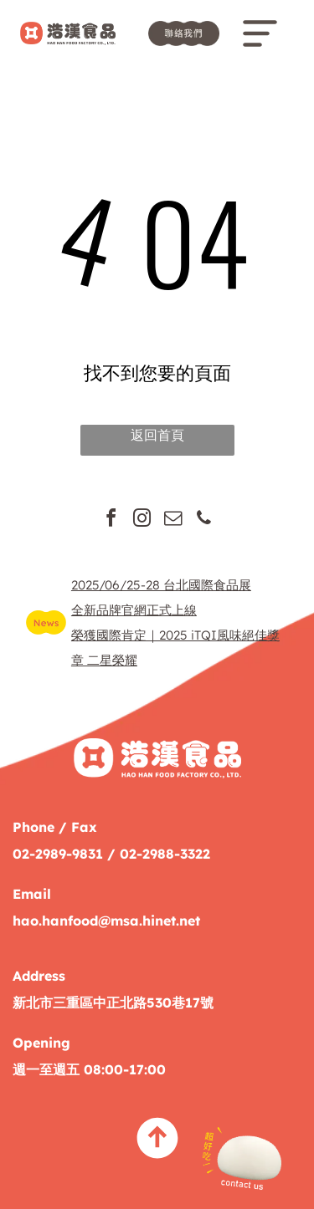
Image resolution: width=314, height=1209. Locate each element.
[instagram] (141, 520)
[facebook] (110, 520)
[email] (172, 520)
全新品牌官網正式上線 (134, 610)
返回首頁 (157, 434)
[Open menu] (260, 33)
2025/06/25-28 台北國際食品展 (161, 585)
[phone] (203, 520)
